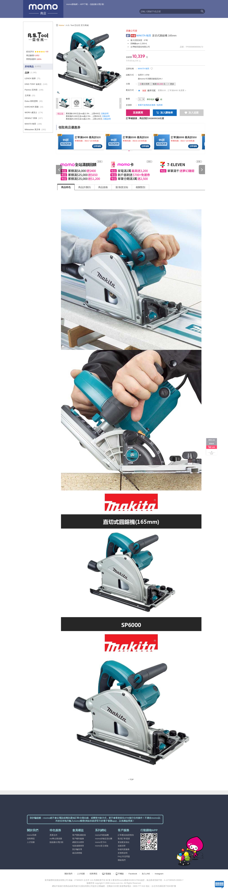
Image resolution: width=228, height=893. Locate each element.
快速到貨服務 (123, 849)
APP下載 (84, 4)
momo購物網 (72, 4)
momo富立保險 (101, 846)
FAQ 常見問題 (124, 856)
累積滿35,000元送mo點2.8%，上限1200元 (84, 119)
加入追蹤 (192, 112)
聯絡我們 (122, 860)
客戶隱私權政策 (79, 835)
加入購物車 (164, 112)
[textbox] (169, 11)
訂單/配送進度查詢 (126, 835)
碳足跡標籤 (77, 853)
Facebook (133, 874)
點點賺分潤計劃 (97, 4)
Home (61, 25)
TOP (132, 779)
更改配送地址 (123, 842)
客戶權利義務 (78, 838)
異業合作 (53, 835)
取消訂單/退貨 (124, 838)
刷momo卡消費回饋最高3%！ (151, 79)
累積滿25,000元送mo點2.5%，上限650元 (83, 116)
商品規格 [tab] (103, 187)
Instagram (159, 874)
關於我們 (68, 874)
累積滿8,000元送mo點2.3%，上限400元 (83, 113)
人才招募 (31, 842)
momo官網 (31, 835)
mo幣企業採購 (56, 838)
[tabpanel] (131, 487)
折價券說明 (122, 853)
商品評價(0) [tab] (84, 187)
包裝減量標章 (78, 846)
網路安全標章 (78, 842)
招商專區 (31, 838)
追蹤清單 (122, 846)
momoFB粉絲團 (102, 835)
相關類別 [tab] (140, 187)
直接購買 (138, 112)
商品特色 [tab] (66, 187)
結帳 (213, 447)
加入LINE (146, 874)
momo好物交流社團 (103, 838)
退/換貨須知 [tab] (121, 187)
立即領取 (97, 146)
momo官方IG (100, 842)
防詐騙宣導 (77, 849)
